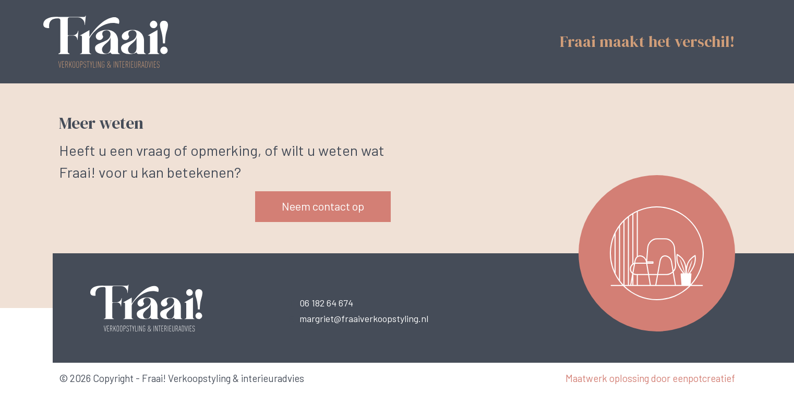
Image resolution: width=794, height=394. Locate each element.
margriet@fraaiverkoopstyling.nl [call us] (363, 318)
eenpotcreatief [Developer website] (703, 378)
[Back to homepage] (121, 40)
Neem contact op (323, 206)
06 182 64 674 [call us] (326, 303)
